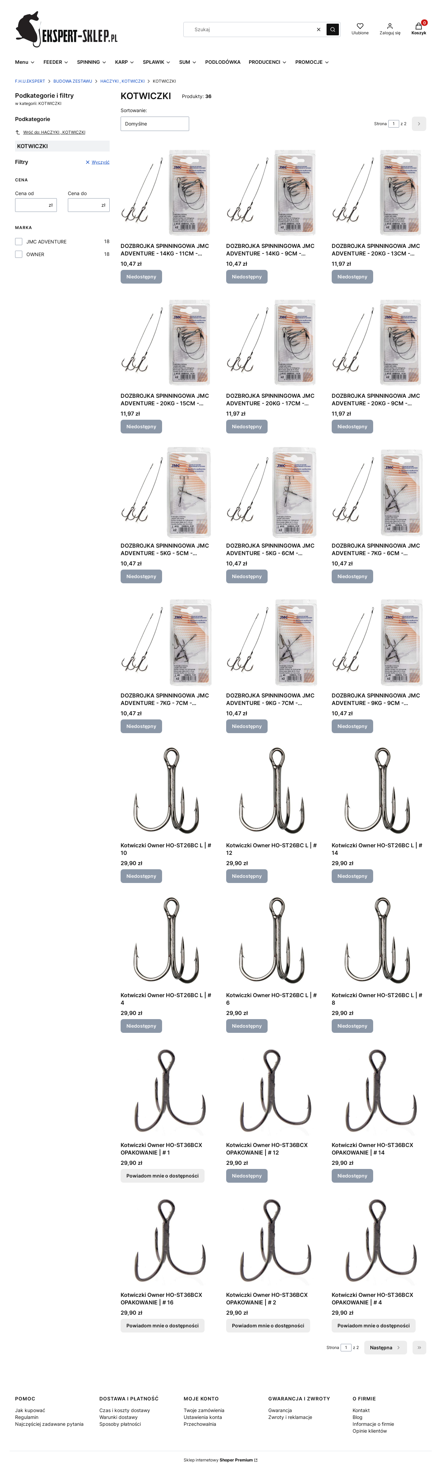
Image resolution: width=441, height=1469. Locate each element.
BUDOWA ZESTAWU (72, 81)
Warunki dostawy (118, 1417)
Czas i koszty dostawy (124, 1410)
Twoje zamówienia (204, 1410)
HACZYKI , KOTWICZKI (122, 81)
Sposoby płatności (120, 1424)
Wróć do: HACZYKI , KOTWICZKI (50, 132)
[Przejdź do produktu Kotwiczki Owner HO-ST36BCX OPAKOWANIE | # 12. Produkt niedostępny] (273, 1091)
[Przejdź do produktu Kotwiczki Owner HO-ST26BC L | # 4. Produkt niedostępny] (168, 941)
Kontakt (361, 1410)
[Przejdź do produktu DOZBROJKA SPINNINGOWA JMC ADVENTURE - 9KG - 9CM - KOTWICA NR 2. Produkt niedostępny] (379, 641)
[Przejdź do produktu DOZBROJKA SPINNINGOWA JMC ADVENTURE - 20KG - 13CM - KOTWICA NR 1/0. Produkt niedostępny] (379, 192)
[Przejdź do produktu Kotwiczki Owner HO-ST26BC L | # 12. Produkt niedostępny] (273, 791)
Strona (380, 123)
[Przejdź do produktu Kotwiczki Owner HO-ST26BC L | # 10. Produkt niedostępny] (168, 791)
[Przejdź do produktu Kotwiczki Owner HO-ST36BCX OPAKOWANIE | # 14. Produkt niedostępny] (379, 1091)
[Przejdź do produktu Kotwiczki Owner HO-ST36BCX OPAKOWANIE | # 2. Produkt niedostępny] (273, 1241)
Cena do (77, 193)
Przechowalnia (200, 1424)
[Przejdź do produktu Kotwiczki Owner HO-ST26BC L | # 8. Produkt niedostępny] (379, 941)
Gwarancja (280, 1410)
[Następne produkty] (385, 1347)
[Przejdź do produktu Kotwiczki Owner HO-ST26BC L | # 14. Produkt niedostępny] (379, 791)
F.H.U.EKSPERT (30, 81)
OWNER (35, 254)
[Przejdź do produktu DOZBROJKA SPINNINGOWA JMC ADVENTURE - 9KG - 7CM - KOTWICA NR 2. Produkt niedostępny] (273, 641)
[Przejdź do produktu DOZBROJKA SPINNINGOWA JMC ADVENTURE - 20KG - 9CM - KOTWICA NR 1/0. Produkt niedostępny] (379, 342)
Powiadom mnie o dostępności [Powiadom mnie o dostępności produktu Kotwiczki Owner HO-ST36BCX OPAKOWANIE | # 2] (268, 1325)
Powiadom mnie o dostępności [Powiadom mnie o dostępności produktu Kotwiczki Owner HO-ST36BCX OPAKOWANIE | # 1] (162, 1176)
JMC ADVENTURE (46, 241)
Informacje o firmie (373, 1424)
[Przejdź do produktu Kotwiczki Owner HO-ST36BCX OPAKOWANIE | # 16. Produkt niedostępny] (168, 1241)
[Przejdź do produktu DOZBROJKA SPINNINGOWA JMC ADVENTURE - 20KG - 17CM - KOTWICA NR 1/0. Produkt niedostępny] (273, 342)
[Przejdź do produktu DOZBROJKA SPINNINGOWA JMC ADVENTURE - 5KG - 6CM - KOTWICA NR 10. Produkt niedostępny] (273, 491)
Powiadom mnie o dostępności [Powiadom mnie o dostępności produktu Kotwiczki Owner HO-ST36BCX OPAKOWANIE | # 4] (374, 1325)
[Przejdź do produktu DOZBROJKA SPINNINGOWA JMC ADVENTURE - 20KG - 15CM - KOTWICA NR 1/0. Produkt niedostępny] (168, 342)
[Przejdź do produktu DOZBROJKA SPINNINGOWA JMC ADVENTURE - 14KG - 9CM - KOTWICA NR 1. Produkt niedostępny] (273, 192)
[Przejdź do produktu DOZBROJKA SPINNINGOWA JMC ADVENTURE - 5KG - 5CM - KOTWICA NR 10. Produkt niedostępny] (168, 491)
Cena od (24, 193)
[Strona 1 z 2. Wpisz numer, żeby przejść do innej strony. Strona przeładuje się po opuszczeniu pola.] (393, 124)
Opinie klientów (370, 1431)
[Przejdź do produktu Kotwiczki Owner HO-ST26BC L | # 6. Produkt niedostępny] (273, 941)
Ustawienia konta (203, 1417)
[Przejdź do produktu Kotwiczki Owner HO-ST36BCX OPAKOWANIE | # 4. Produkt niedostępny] (379, 1241)
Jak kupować (30, 1410)
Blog (358, 1417)
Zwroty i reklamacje (290, 1417)
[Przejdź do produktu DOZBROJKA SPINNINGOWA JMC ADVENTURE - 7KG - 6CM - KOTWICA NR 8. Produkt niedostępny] (379, 491)
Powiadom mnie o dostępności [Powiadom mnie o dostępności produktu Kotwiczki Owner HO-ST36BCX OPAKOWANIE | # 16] (162, 1325)
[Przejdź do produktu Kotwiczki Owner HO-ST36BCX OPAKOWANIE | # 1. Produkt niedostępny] (168, 1091)
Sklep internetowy (218, 1459)
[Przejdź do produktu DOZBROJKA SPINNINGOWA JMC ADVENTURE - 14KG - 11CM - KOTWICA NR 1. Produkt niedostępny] (168, 192)
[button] (333, 29)
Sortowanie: (134, 110)
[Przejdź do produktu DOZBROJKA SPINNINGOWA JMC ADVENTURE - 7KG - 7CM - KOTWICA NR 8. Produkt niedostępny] (168, 641)
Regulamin (26, 1417)
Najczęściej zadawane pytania (49, 1424)
